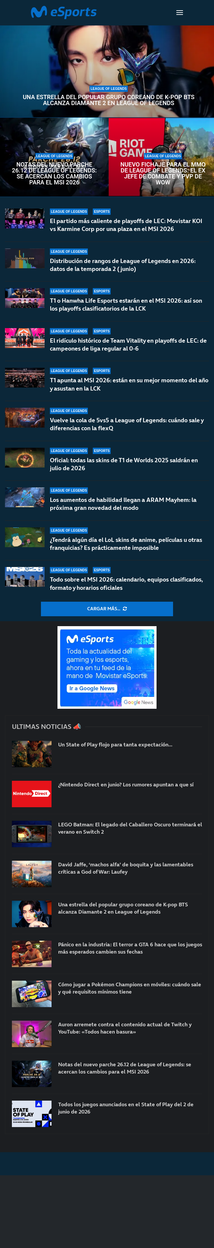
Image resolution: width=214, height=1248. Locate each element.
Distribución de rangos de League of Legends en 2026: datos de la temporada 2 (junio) (123, 265)
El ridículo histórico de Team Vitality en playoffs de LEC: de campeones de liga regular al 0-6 (128, 344)
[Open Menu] (179, 12)
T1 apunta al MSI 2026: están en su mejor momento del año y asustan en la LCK (129, 384)
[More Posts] (107, 609)
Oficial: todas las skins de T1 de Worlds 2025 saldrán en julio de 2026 (124, 464)
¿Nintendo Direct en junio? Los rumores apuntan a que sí (126, 784)
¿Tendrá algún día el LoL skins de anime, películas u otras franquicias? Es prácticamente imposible (126, 544)
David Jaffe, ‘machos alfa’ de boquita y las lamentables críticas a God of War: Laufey (125, 868)
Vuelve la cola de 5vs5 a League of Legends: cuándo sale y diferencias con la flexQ (126, 424)
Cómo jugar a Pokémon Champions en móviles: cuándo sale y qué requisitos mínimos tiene (129, 988)
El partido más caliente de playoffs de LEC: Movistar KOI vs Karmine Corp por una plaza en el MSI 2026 (126, 225)
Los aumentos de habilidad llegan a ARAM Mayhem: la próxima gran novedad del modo (123, 504)
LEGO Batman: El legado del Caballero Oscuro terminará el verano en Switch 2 (130, 828)
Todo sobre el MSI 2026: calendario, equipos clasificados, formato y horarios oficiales (126, 583)
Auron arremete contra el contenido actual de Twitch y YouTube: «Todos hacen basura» (125, 1028)
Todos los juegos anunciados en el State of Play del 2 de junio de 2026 (126, 1108)
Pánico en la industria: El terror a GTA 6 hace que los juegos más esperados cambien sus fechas (130, 948)
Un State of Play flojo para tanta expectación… (115, 744)
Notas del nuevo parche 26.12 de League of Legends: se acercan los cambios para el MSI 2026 (54, 173)
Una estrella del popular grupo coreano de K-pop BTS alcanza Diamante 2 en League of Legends (109, 100)
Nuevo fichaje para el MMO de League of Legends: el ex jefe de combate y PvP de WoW (163, 173)
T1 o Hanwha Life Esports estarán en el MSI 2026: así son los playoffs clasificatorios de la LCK (126, 304)
